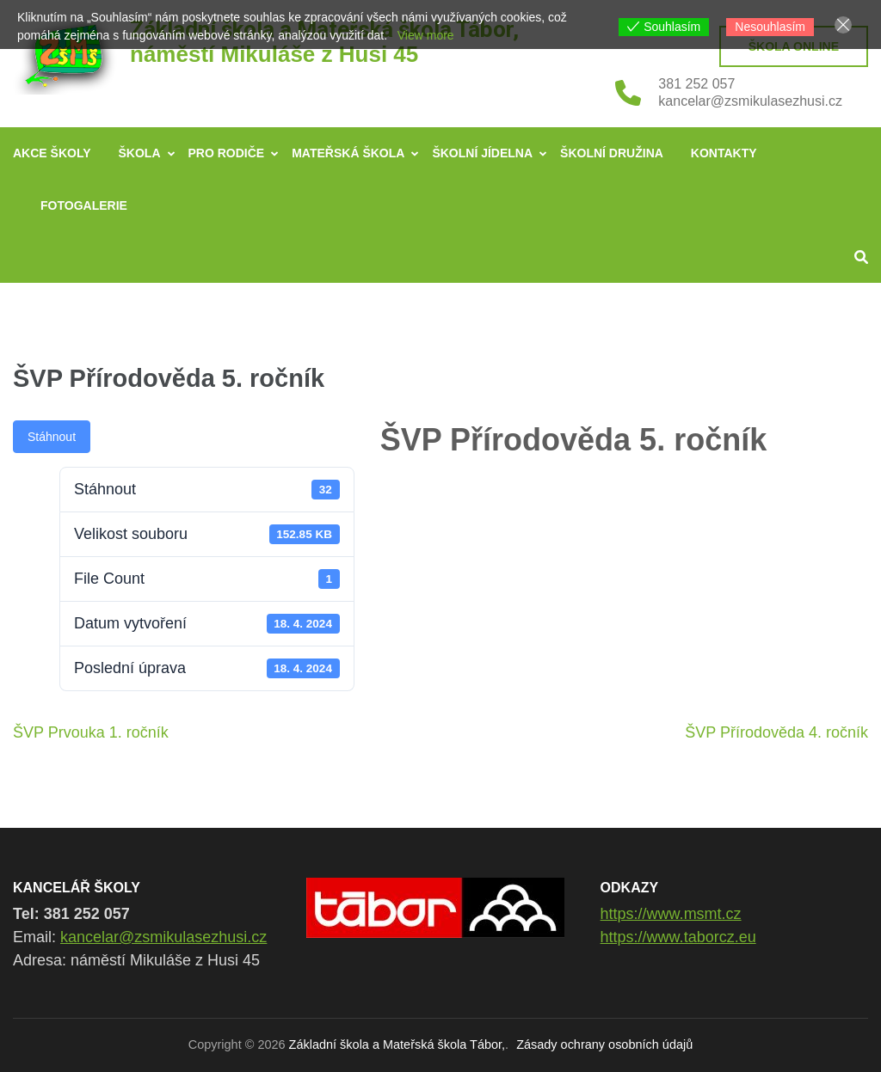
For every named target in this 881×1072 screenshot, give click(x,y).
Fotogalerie (83, 205)
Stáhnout (52, 437)
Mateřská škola (348, 153)
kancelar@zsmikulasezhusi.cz (750, 101)
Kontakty (724, 153)
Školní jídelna (482, 153)
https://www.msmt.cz (671, 913)
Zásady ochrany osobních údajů (604, 1044)
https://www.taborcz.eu (678, 937)
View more (425, 35)
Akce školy (52, 153)
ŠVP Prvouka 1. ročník (91, 732)
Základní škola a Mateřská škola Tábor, (397, 1044)
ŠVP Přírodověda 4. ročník (776, 732)
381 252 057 (696, 84)
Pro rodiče (226, 153)
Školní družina (611, 153)
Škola (140, 153)
